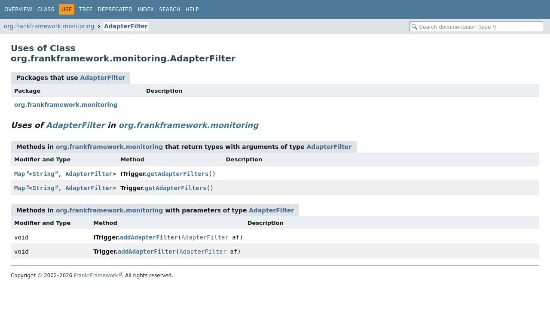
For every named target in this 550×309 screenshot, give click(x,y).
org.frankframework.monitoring (49, 26)
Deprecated (115, 9)
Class (45, 9)
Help (192, 9)
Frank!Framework (96, 276)
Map (19, 173)
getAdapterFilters (177, 173)
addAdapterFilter (149, 237)
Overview (18, 9)
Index (146, 9)
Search (169, 9)
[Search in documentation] (476, 26)
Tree (85, 9)
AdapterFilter (125, 26)
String (44, 173)
